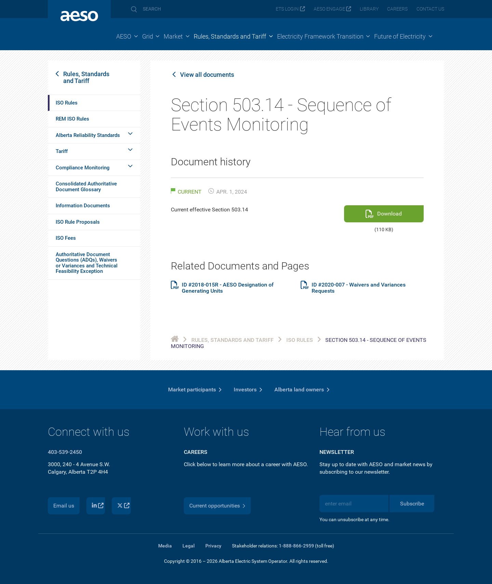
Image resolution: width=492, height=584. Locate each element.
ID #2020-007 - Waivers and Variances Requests (359, 288)
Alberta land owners (299, 389)
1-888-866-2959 (296, 545)
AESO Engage (329, 9)
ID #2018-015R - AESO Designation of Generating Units (228, 288)
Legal (188, 545)
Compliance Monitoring (83, 168)
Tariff (62, 151)
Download (389, 213)
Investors (245, 389)
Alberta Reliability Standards (88, 135)
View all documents (207, 74)
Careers (397, 9)
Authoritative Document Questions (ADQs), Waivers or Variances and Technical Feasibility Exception (87, 263)
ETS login (287, 9)
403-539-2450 (65, 452)
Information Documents (83, 206)
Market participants (192, 389)
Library (369, 9)
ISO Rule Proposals (78, 222)
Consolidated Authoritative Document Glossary (86, 187)
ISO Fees (66, 238)
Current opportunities (214, 505)
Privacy (213, 545)
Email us (63, 505)
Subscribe (412, 503)
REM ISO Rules (72, 119)
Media (165, 545)
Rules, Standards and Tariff (86, 77)
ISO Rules (67, 103)
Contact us (430, 9)
